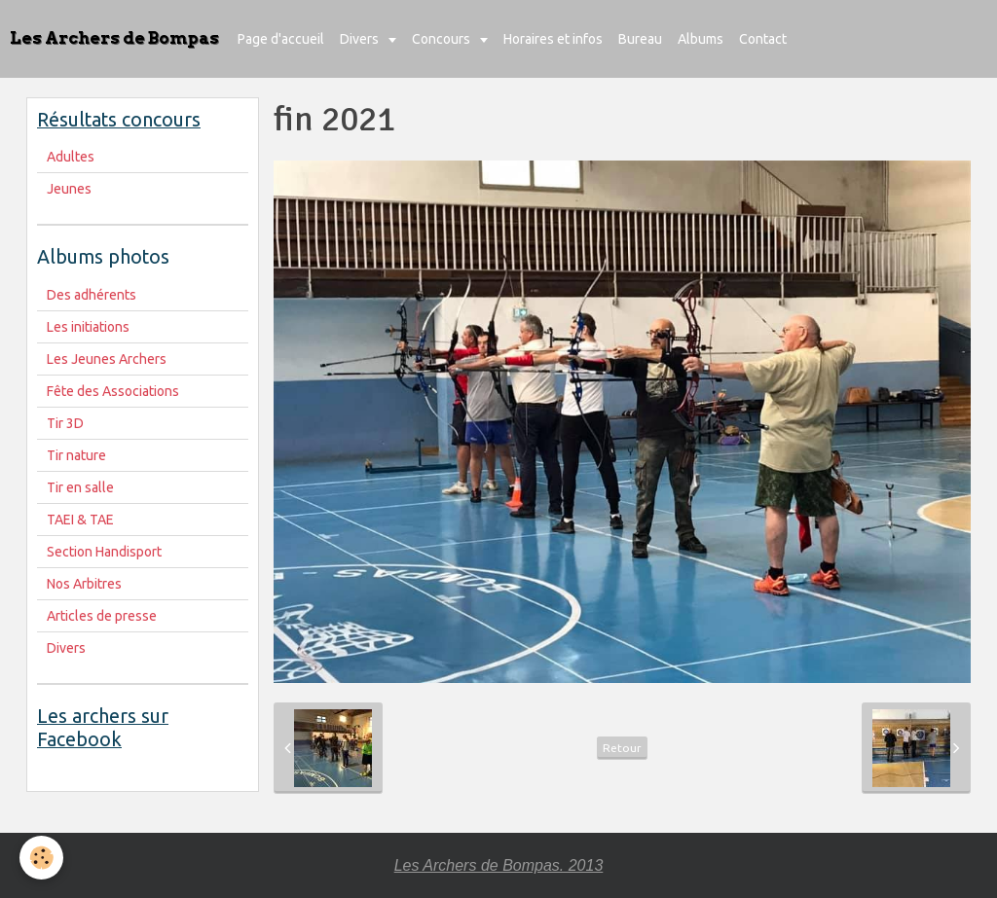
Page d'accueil (281, 39)
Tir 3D (65, 423)
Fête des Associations (113, 391)
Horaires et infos (553, 39)
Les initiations (88, 327)
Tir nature (76, 455)
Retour (622, 747)
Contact (763, 39)
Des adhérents (91, 295)
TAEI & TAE (80, 519)
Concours (442, 39)
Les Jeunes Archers (106, 359)
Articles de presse (102, 616)
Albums (700, 39)
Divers (361, 39)
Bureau (640, 39)
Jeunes (69, 189)
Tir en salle (80, 487)
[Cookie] (41, 858)
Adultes (70, 156)
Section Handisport (104, 551)
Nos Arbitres (84, 584)
